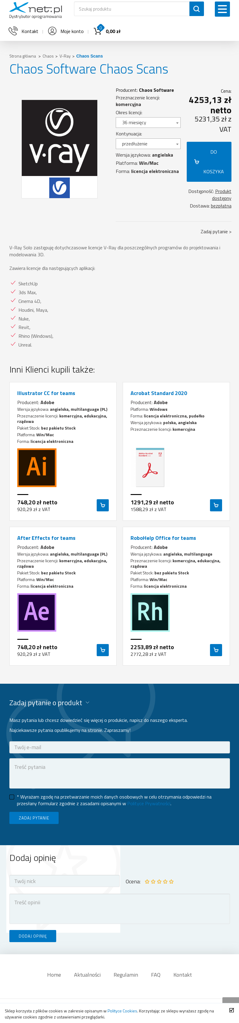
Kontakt (182, 975)
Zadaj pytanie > (216, 231)
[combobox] (148, 122)
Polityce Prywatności (148, 803)
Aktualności (87, 975)
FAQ (155, 975)
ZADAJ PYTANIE (34, 818)
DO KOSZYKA (213, 161)
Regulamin (126, 975)
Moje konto (65, 31)
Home (54, 975)
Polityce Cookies (122, 1011)
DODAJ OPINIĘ (33, 936)
